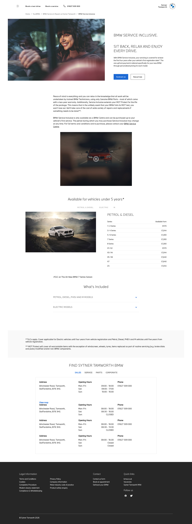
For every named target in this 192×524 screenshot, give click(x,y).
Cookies (22, 482)
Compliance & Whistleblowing (30, 491)
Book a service (51, 6)
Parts (99, 372)
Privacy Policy (55, 479)
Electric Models (63, 307)
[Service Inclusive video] (96, 159)
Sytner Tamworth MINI (132, 485)
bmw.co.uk (128, 479)
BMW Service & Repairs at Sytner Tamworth (59, 14)
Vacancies (128, 482)
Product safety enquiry (59, 488)
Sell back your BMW (100, 485)
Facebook (126, 496)
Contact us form (99, 479)
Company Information (58, 482)
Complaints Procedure (27, 485)
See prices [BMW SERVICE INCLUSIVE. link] (137, 77)
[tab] (85, 207)
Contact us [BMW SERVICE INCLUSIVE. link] (121, 77)
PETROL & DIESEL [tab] (85, 207)
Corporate (111, 372)
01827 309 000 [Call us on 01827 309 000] (73, 6)
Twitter (131, 496)
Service (88, 372)
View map (43, 402)
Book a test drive (33, 6)
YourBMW (36, 14)
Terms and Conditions (27, 479)
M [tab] (114, 207)
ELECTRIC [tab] (103, 207)
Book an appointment (101, 482)
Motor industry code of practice (62, 485)
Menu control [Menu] (18, 6)
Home (27, 14)
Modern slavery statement (29, 488)
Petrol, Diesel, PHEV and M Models (73, 297)
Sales (78, 372)
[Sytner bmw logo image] (166, 6)
